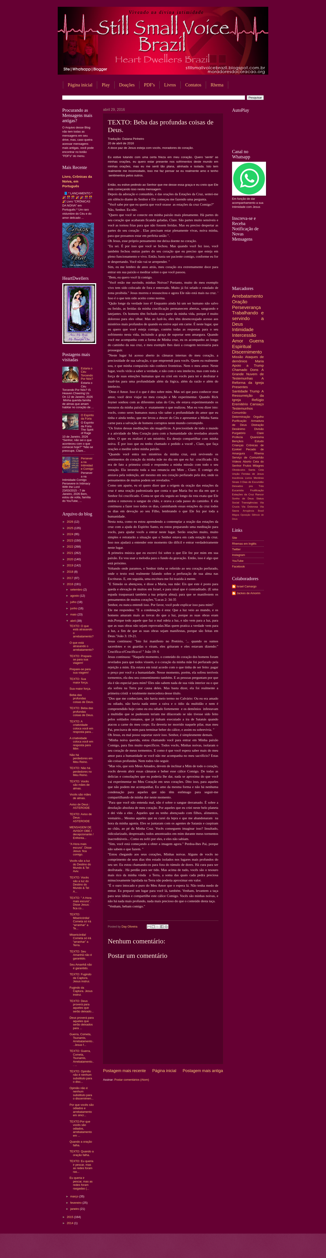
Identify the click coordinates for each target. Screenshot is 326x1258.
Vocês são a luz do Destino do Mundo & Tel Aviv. (80, 866)
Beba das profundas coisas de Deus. (82, 698)
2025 (70, 528)
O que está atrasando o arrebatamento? (81, 646)
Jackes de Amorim (248, 593)
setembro (76, 589)
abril (73, 620)
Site (234, 537)
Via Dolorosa (250, 506)
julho (73, 602)
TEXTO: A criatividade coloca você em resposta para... (81, 726)
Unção (236, 473)
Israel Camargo (246, 586)
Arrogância (248, 511)
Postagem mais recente (124, 1070)
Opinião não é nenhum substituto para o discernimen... (81, 1093)
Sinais (235, 482)
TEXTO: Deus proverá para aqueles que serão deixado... (82, 1006)
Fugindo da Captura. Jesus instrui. (81, 991)
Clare (260, 433)
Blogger (199, 1249)
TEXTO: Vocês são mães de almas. (80, 785)
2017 (70, 578)
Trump (255, 391)
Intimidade (243, 329)
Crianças (238, 445)
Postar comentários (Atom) (131, 1079)
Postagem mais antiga (203, 1070)
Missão (237, 357)
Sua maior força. (80, 688)
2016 (70, 584)
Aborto (247, 461)
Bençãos (237, 441)
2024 (70, 534)
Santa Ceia (256, 469)
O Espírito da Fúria (87, 416)
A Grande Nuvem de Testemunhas (248, 374)
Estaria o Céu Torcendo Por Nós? (87, 373)
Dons (254, 370)
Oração (239, 301)
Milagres (258, 465)
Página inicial (80, 84)
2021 (70, 553)
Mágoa (235, 515)
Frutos (247, 465)
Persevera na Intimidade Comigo (87, 463)
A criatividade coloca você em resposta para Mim (81, 743)
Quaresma (257, 437)
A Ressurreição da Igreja (248, 395)
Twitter (236, 549)
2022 (70, 546)
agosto (75, 595)
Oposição (245, 515)
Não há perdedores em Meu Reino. (81, 758)
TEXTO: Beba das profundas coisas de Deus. (82, 711)
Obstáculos (238, 469)
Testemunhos (242, 408)
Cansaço (257, 404)
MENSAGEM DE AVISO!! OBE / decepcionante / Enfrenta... (81, 832)
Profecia (237, 437)
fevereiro (76, 1202)
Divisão (259, 429)
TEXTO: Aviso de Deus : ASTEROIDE (81, 817)
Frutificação (257, 490)
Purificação (239, 420)
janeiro (75, 1209)
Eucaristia (238, 490)
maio (73, 614)
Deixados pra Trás (248, 486)
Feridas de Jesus (253, 473)
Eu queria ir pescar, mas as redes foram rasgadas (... (81, 1183)
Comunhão (239, 412)
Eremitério (240, 404)
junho (74, 608)
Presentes (240, 387)
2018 (70, 571)
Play (106, 84)
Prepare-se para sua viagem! (80, 670)
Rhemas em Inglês (244, 543)
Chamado (239, 370)
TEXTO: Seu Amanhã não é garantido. (81, 955)
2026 (70, 521)
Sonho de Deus (243, 498)
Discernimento (247, 351)
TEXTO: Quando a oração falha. (81, 1153)
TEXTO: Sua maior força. (79, 680)
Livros (170, 84)
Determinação (241, 416)
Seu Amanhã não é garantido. (81, 966)
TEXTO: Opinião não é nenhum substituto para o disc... (81, 1076)
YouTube (238, 561)
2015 (70, 1217)
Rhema (217, 84)
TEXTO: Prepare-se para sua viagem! (81, 659)
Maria (259, 361)
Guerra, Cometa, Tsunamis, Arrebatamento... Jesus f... (82, 1039)
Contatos (193, 84)
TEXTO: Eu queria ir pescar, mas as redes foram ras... (81, 1166)
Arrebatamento (247, 296)
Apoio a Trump (248, 365)
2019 (70, 565)
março (74, 1196)
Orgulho (258, 416)
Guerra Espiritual (248, 343)
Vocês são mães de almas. (80, 796)
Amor (237, 340)
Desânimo (238, 429)
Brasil (261, 511)
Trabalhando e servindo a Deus (248, 318)
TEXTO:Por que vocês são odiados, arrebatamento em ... (81, 1128)
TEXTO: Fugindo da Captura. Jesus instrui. (80, 978)
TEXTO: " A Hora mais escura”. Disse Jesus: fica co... (80, 903)
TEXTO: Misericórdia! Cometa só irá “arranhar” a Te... (80, 921)
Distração (258, 425)
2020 (70, 559)
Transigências (250, 502)
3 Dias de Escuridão (252, 482)
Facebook (238, 566)
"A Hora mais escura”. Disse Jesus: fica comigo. (80, 849)
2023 (70, 540)
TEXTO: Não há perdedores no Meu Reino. (81, 771)
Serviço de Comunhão (248, 457)
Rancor (259, 494)
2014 (70, 1223)
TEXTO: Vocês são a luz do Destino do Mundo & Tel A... (79, 884)
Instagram (238, 555)
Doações (127, 84)
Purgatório (238, 433)
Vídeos (236, 461)
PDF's (149, 84)
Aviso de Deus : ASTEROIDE (80, 806)
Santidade (240, 391)
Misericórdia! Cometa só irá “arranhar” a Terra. (80, 940)
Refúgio (258, 400)
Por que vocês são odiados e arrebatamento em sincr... (82, 1110)
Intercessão (244, 335)
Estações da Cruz (243, 494)
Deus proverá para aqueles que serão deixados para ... (82, 1023)
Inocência (237, 478)
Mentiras (259, 478)
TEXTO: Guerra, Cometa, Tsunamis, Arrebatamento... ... (82, 1058)
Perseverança (246, 307)
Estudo (259, 441)
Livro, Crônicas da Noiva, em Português (77, 181)
